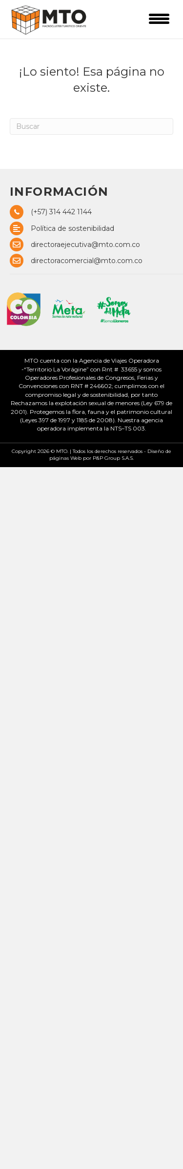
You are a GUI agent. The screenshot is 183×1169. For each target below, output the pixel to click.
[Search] (91, 126)
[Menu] (159, 18)
